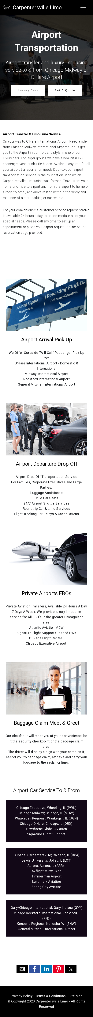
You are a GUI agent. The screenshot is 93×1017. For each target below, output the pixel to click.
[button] (22, 969)
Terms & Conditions (50, 996)
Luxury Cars (28, 90)
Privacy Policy (21, 996)
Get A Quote (64, 90)
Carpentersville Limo (37, 8)
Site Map (75, 996)
